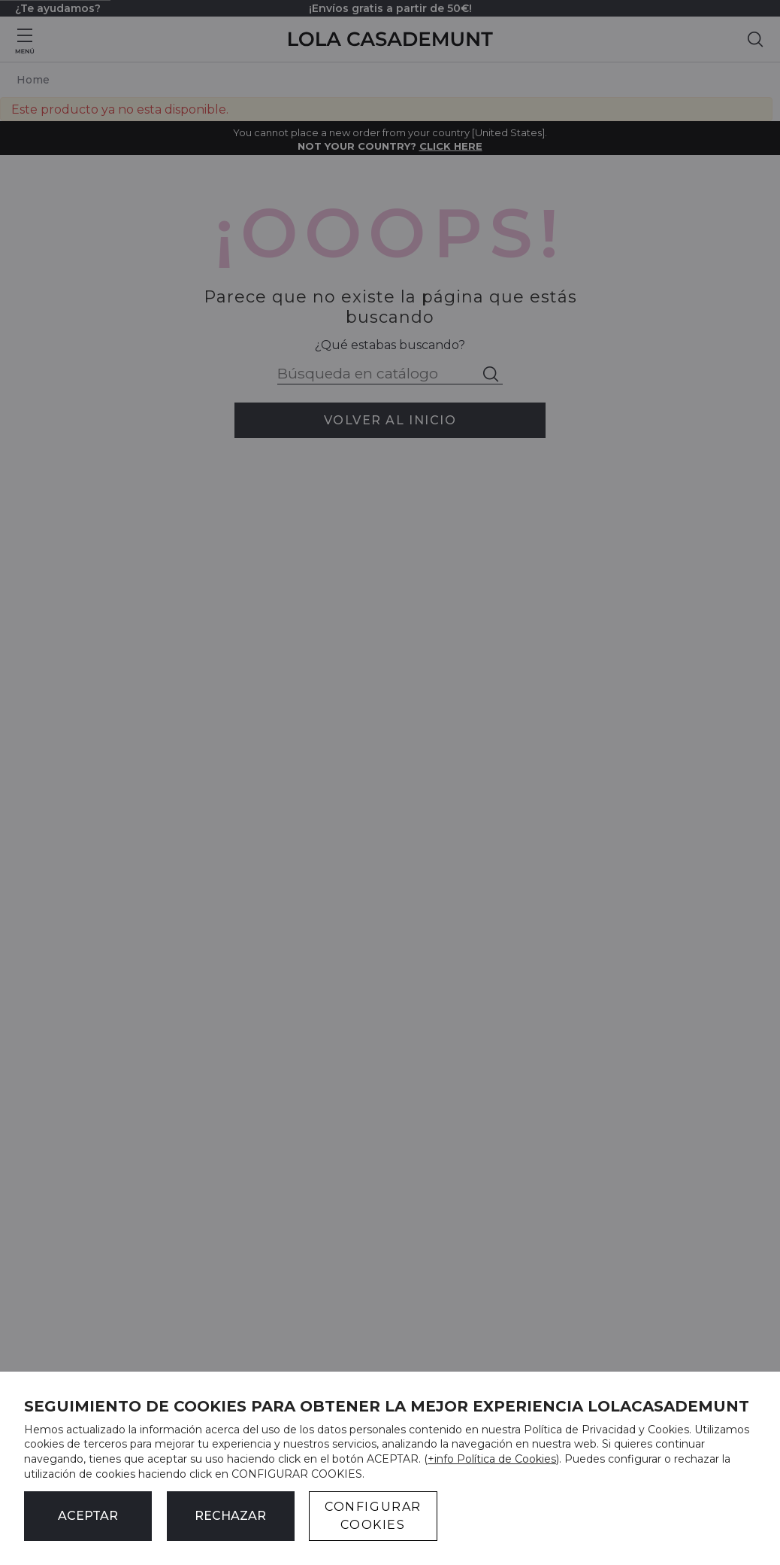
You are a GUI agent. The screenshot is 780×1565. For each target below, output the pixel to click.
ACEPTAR (88, 1516)
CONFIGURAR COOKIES (373, 1516)
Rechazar (230, 1516)
